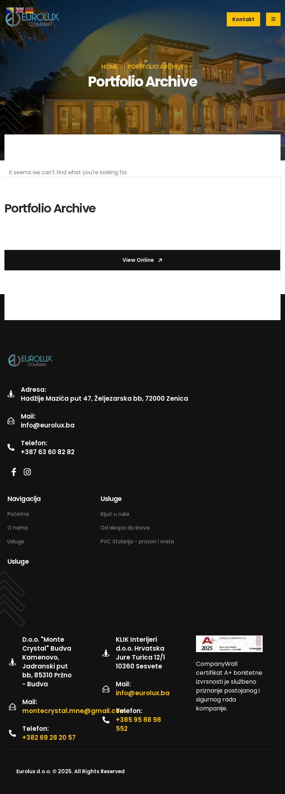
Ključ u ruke (116, 514)
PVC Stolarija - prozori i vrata (137, 541)
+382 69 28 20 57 (49, 737)
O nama (17, 527)
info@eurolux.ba (48, 425)
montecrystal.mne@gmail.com (74, 710)
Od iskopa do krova (125, 527)
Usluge (15, 541)
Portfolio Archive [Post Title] (50, 208)
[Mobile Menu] (273, 19)
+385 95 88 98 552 (138, 724)
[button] (243, 19)
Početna (18, 514)
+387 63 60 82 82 (48, 452)
